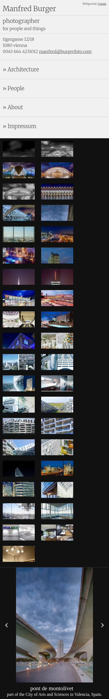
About (15, 107)
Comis (102, 4)
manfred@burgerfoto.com (65, 51)
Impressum (21, 126)
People (15, 88)
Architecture (23, 69)
